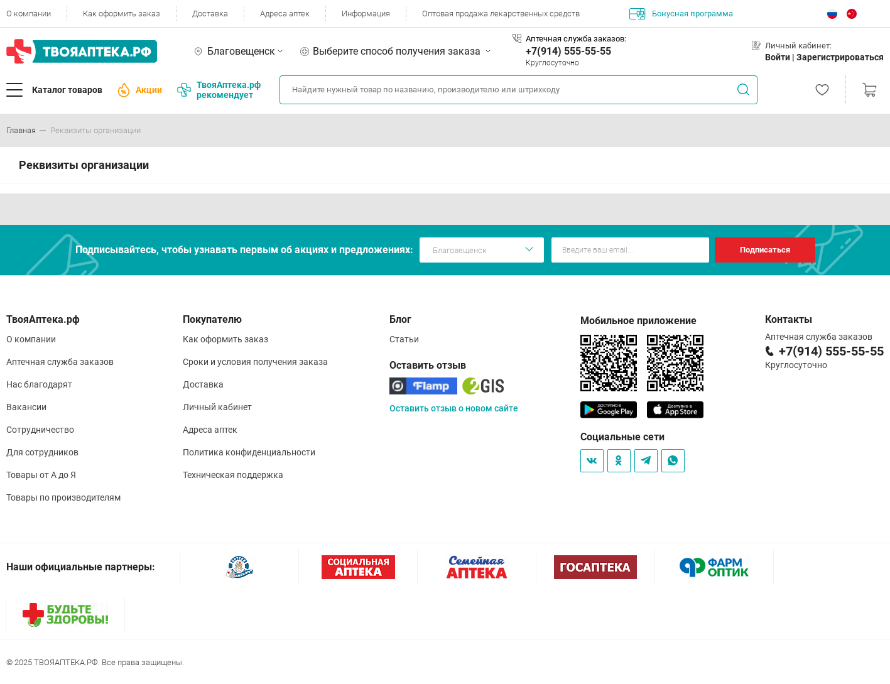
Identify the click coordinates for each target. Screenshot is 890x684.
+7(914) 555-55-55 (568, 51)
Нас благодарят (39, 384)
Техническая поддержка (233, 475)
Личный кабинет (217, 407)
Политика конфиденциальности (249, 452)
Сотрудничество (40, 430)
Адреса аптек (285, 13)
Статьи (404, 339)
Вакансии (26, 407)
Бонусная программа (681, 13)
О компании (28, 13)
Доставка (210, 13)
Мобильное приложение (638, 321)
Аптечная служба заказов (60, 362)
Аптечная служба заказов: (576, 38)
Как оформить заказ (121, 13)
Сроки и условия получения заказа (255, 362)
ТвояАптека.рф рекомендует (219, 90)
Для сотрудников (42, 452)
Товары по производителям (63, 497)
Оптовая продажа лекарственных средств (501, 13)
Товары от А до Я (41, 475)
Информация (366, 13)
